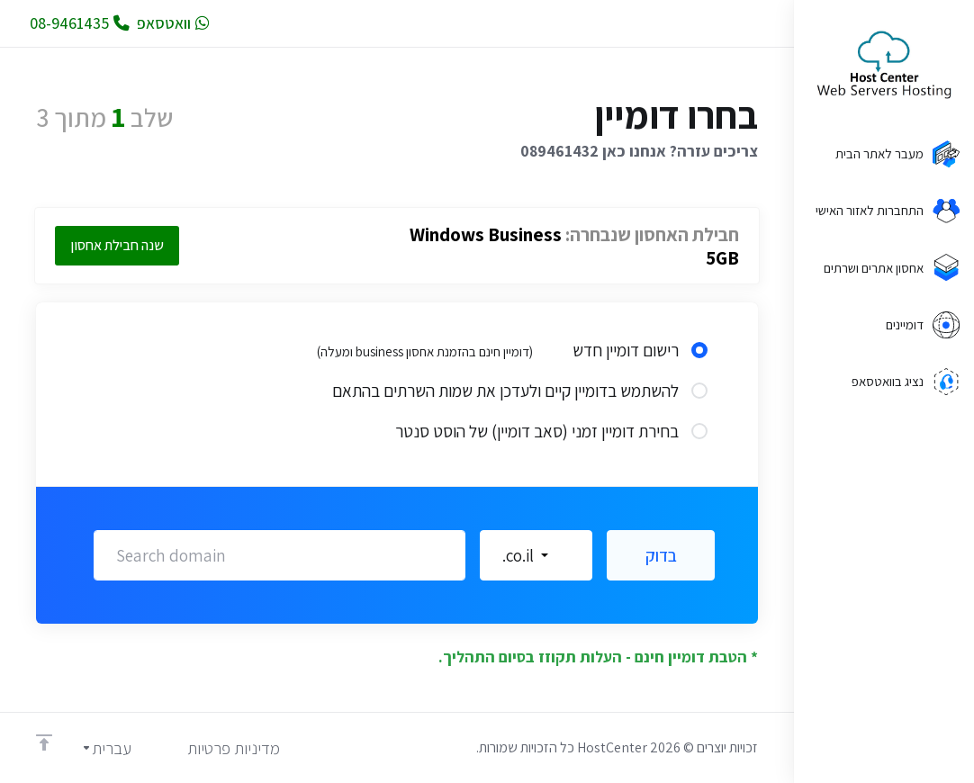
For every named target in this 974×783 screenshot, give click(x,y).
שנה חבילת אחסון (117, 245)
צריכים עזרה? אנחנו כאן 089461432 (639, 150)
